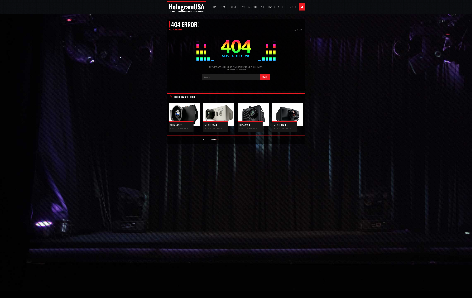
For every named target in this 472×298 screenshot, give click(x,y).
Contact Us (292, 7)
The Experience (233, 7)
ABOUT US (281, 7)
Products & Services (249, 7)
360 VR (222, 7)
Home (215, 7)
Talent (262, 7)
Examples (271, 7)
